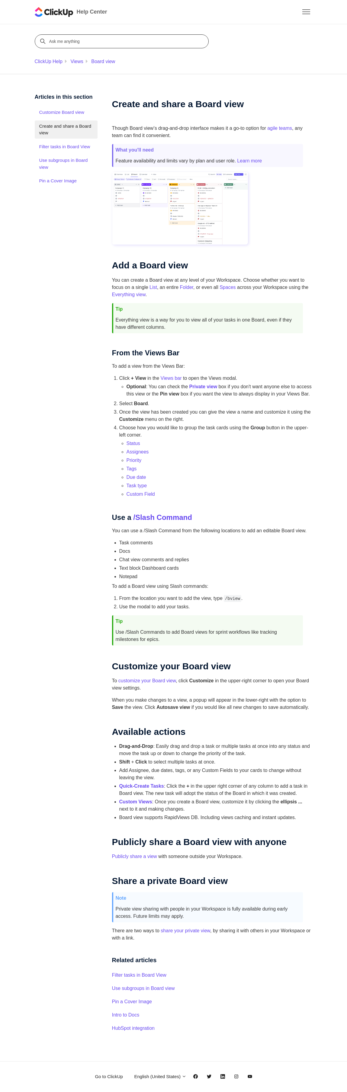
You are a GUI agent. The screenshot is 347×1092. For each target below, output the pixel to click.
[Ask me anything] (123, 41)
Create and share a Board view (65, 129)
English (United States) (160, 1076)
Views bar (171, 378)
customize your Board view (147, 680)
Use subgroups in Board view (143, 988)
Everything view (129, 294)
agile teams (279, 128)
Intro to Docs (126, 1014)
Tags (132, 468)
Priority (134, 460)
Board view (103, 61)
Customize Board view (61, 112)
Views (76, 61)
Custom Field (141, 494)
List (153, 287)
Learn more (249, 160)
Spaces (228, 287)
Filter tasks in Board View (139, 975)
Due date (136, 477)
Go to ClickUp (109, 1076)
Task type (137, 485)
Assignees (138, 451)
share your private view (185, 930)
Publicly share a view (134, 856)
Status (133, 443)
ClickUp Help (49, 61)
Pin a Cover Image (132, 1001)
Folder (186, 287)
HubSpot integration (133, 1028)
